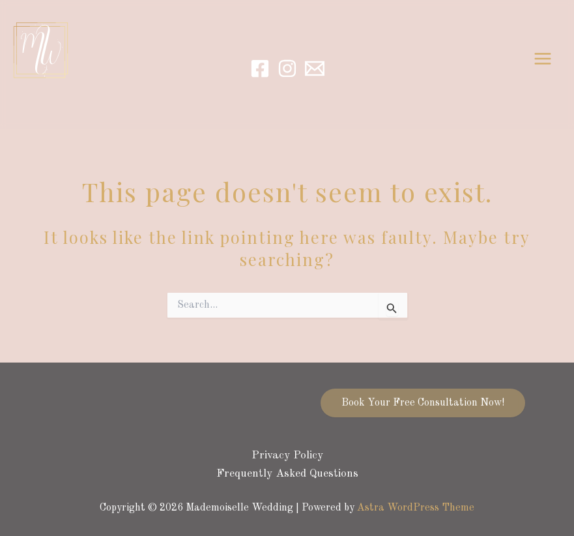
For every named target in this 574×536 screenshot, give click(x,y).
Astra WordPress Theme (415, 508)
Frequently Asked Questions (287, 473)
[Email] (314, 68)
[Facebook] (260, 68)
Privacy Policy (287, 455)
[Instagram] (287, 68)
